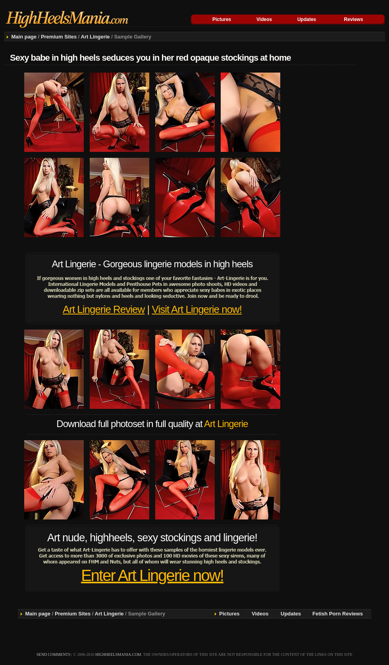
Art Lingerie (95, 37)
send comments (53, 654)
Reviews (353, 19)
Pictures (221, 19)
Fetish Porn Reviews (337, 614)
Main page (24, 37)
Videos (264, 19)
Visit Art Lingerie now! (197, 309)
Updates (306, 19)
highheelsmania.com (118, 654)
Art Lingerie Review (103, 309)
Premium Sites (59, 37)
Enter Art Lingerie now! (152, 575)
